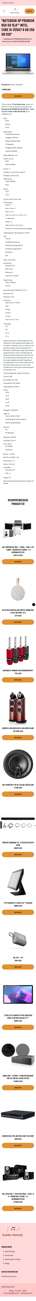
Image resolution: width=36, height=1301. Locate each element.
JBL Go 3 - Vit (18, 957)
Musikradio (9, 1255)
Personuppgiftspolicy (11, 1293)
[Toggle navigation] (4, 11)
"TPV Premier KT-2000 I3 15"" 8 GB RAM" (18, 903)
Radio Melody (10, 1251)
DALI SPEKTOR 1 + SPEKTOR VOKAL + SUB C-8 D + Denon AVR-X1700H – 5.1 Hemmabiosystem (18, 1196)
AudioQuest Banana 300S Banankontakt (18, 670)
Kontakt (18, 1291)
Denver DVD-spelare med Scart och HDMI (18, 1136)
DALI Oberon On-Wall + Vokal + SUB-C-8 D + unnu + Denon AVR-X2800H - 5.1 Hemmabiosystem (18, 549)
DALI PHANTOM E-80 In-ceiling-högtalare (18, 785)
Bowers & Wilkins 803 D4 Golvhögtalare (18, 728)
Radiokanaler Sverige (12, 1259)
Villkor (24, 1291)
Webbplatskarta (26, 1293)
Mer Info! (18, 96)
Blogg (7, 1263)
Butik (29, 11)
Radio (13, 84)
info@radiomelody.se (8, 3)
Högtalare (19, 84)
